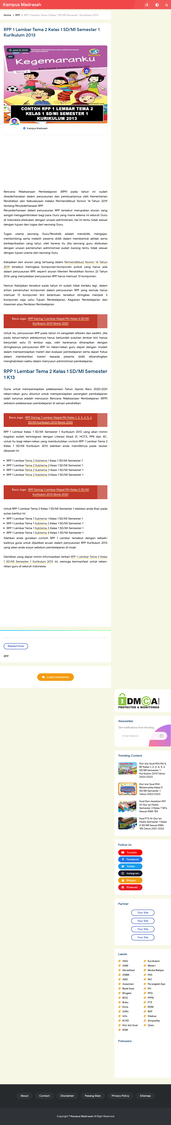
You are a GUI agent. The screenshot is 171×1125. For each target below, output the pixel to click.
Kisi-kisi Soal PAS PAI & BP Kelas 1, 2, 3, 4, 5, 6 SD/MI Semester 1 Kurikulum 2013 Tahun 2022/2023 (152, 770)
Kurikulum (154, 961)
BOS (125, 997)
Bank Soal (128, 988)
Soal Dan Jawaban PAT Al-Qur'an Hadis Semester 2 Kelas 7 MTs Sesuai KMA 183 (153, 806)
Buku (125, 1002)
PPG (150, 993)
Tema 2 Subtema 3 (37, 470)
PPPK (151, 997)
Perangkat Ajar (157, 984)
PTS (150, 1002)
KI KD (125, 1020)
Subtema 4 (42, 533)
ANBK (125, 974)
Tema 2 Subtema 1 (37, 461)
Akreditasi (128, 970)
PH (149, 988)
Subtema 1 (42, 518)
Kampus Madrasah (82, 1116)
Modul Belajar (156, 970)
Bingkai (126, 993)
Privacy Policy (120, 1095)
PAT (150, 979)
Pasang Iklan (93, 1095)
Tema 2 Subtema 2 (37, 465)
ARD (125, 979)
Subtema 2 (42, 523)
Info (124, 1016)
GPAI (125, 1011)
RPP (10, 56)
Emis (125, 1007)
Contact (44, 1095)
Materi (152, 965)
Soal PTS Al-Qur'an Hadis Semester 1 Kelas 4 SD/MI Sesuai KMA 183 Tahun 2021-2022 (153, 823)
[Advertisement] (55, 164)
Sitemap (145, 1095)
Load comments (58, 677)
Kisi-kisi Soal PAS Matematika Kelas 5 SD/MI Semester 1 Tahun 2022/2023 (151, 789)
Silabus (152, 1016)
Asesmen (128, 984)
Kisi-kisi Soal (130, 1025)
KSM (125, 1029)
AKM (125, 965)
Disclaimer (67, 1095)
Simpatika (154, 1020)
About (24, 1095)
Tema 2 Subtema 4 (37, 475)
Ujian (151, 1025)
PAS (150, 974)
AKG (125, 961)
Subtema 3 (42, 528)
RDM (150, 1007)
